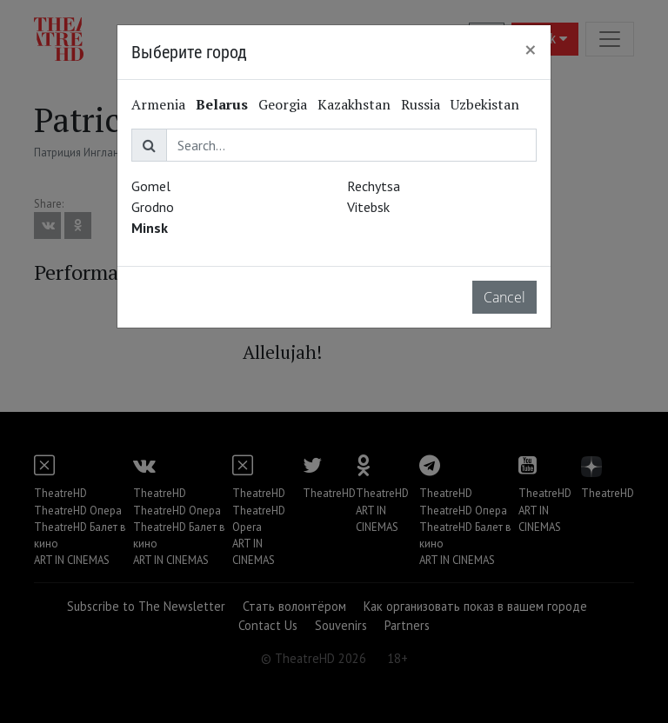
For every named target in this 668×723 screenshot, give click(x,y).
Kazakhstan (354, 104)
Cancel (504, 297)
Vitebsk (368, 207)
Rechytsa (373, 186)
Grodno (152, 207)
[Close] (531, 49)
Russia (420, 104)
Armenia (158, 104)
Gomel (150, 186)
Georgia (282, 104)
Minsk (149, 227)
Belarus (222, 104)
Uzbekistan (485, 104)
